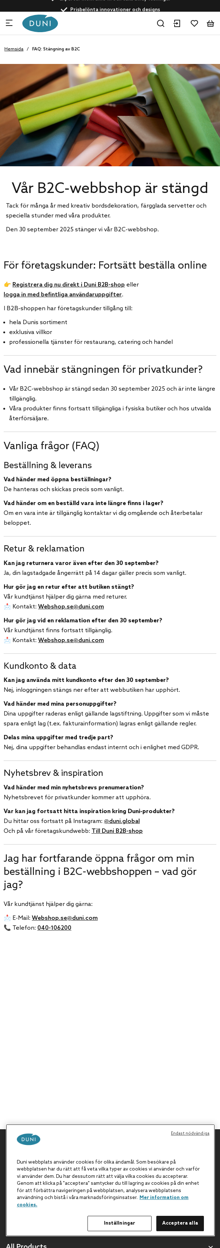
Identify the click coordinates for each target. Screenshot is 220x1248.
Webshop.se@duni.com (71, 606)
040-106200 (54, 928)
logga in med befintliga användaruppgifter (63, 294)
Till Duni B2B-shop (117, 831)
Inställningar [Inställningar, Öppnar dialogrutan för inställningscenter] (119, 1223)
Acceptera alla (180, 1223)
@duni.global (122, 821)
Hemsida (13, 49)
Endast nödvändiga (190, 1133)
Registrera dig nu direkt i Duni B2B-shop (68, 284)
